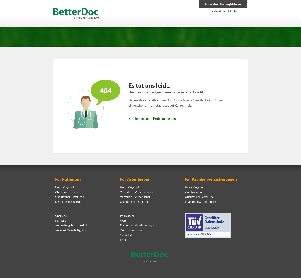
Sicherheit (126, 235)
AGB (123, 220)
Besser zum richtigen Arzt (86, 17)
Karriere (60, 220)
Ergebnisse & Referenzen (200, 201)
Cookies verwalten (131, 230)
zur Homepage (138, 118)
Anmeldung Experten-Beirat (72, 225)
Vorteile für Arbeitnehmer (136, 192)
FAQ (123, 240)
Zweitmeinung (194, 192)
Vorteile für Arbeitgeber (135, 196)
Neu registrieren (230, 4)
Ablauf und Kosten (67, 192)
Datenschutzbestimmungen (137, 225)
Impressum (127, 215)
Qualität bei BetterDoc (69, 196)
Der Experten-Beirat (68, 201)
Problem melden (164, 118)
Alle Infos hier (231, 11)
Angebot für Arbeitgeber (70, 230)
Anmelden (211, 4)
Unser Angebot (64, 187)
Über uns (61, 215)
